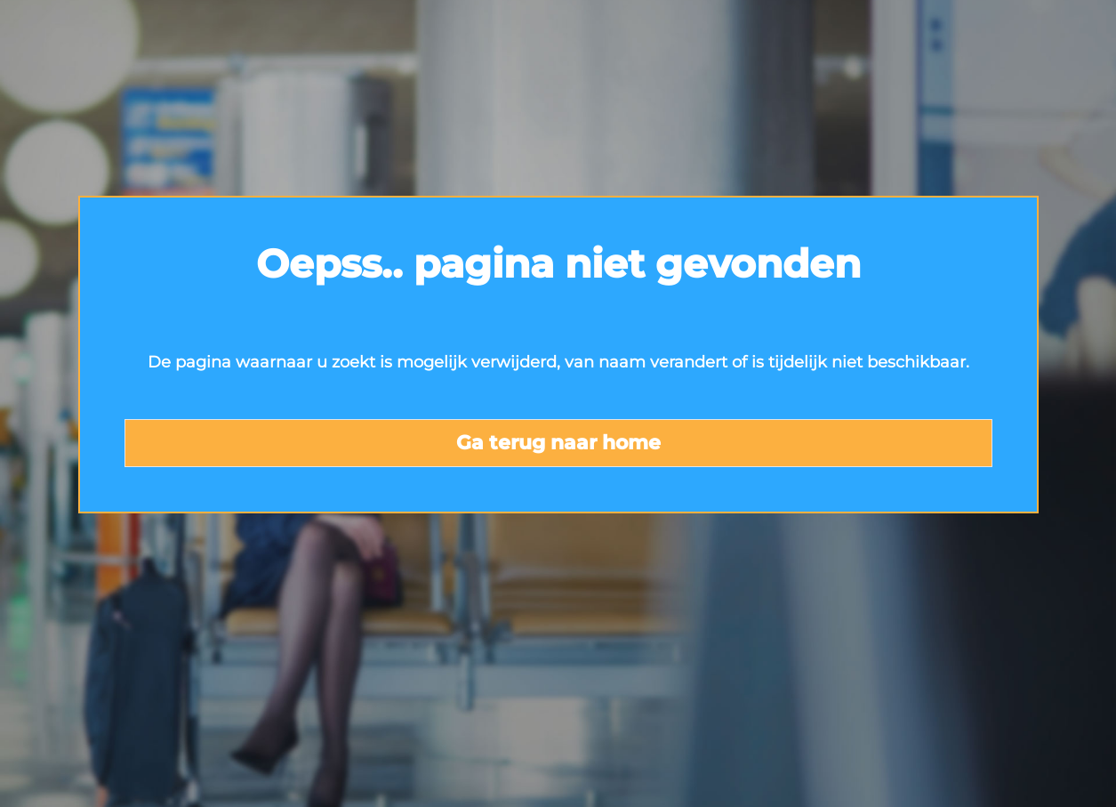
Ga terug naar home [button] (558, 443)
